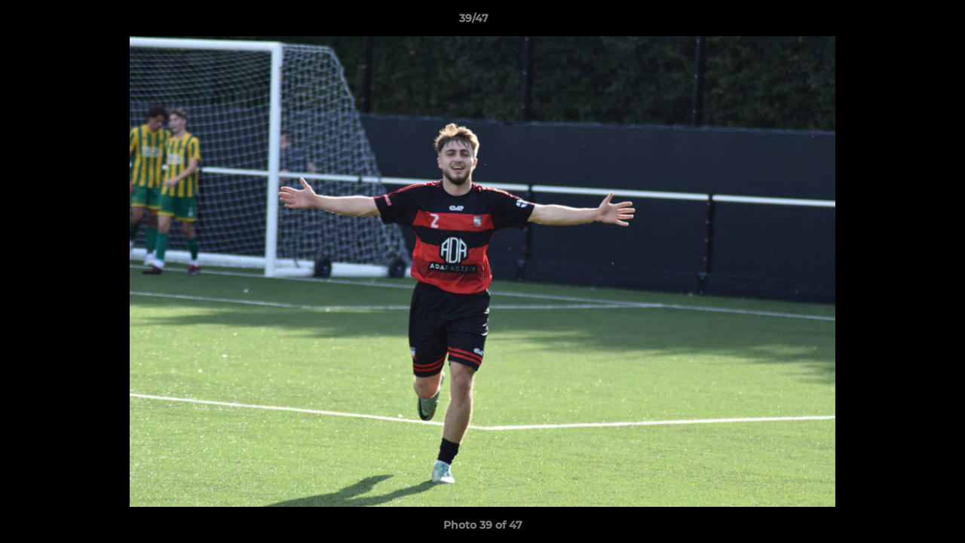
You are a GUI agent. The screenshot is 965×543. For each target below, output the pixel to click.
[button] (902, 22)
